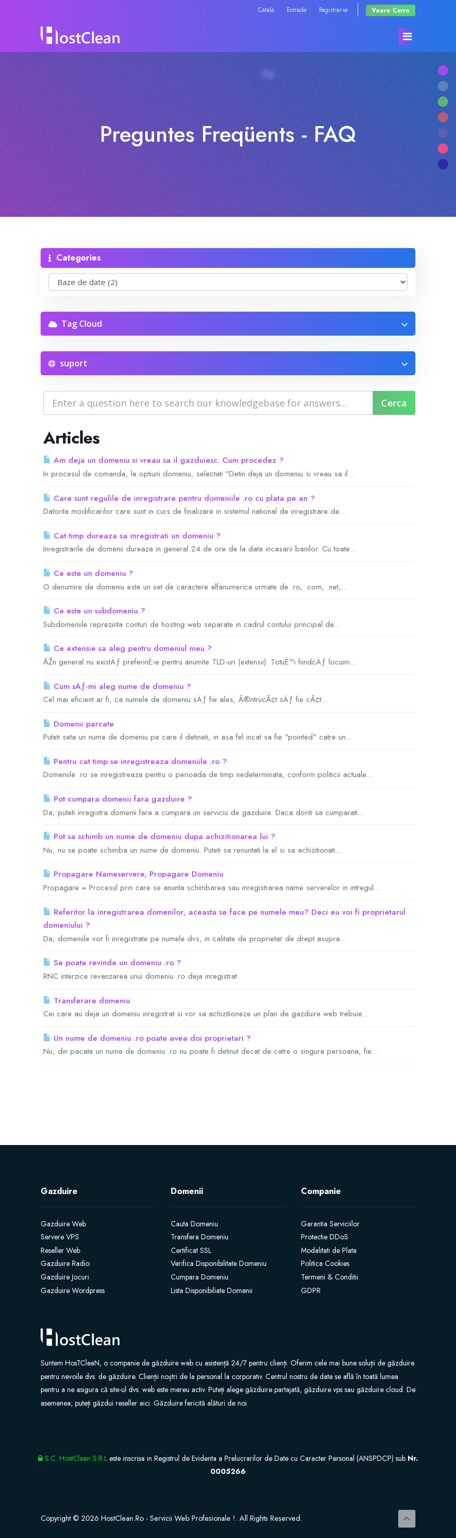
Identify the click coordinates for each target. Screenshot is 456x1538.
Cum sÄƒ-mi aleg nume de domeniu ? (117, 686)
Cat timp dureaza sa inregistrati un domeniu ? (132, 536)
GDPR (311, 1290)
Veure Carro (391, 10)
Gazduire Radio (65, 1263)
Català (266, 9)
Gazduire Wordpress (73, 1290)
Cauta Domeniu (194, 1224)
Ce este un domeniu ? (88, 573)
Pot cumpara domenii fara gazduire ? (117, 799)
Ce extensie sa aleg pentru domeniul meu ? (127, 648)
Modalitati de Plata (329, 1250)
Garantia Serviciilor (330, 1224)
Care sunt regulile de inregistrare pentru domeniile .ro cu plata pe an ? (179, 498)
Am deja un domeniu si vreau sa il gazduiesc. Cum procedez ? (163, 460)
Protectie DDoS (324, 1237)
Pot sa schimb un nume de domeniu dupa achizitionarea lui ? (159, 836)
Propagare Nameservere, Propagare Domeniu (133, 874)
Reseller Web (60, 1250)
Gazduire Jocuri (65, 1277)
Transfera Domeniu (200, 1237)
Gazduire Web (63, 1224)
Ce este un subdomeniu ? (94, 611)
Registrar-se (333, 9)
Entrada (297, 9)
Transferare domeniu (86, 1000)
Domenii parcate (78, 724)
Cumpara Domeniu (200, 1277)
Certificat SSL (191, 1250)
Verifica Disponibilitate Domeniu (219, 1263)
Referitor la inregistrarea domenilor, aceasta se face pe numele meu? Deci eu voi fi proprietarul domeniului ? (224, 918)
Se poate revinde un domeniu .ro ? (112, 962)
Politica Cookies (325, 1263)
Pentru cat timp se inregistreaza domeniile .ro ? (135, 761)
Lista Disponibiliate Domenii (211, 1290)
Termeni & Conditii (329, 1277)
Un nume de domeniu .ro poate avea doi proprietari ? (147, 1038)
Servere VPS (60, 1237)
